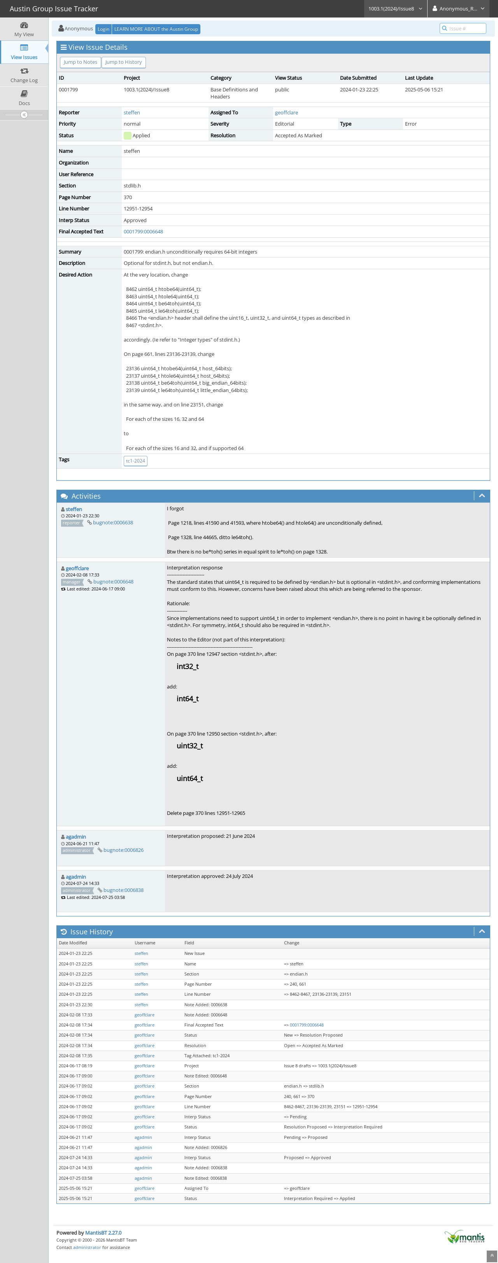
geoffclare (286, 112)
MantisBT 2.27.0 (103, 1232)
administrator (87, 1247)
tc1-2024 (135, 460)
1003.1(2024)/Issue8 (395, 8)
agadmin (76, 836)
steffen (132, 112)
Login (103, 29)
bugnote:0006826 (123, 849)
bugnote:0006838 (123, 889)
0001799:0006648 (143, 231)
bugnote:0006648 (113, 581)
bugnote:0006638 (113, 522)
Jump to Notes (80, 61)
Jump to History (123, 61)
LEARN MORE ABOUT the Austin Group (156, 29)
